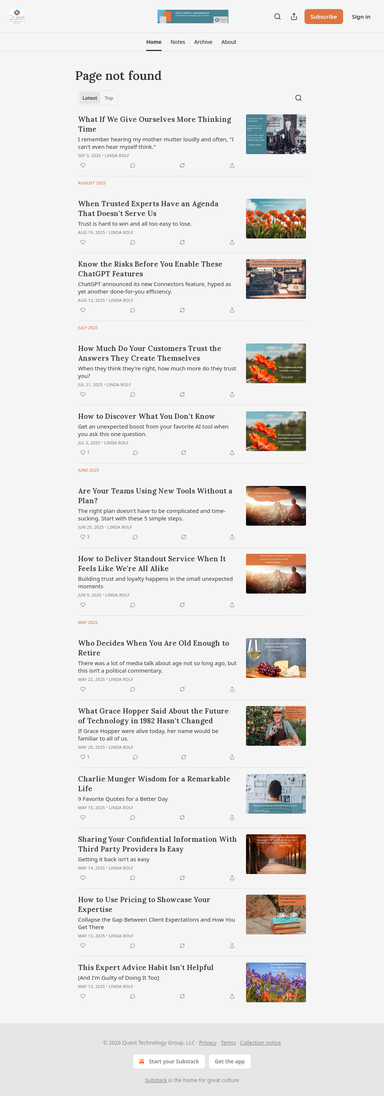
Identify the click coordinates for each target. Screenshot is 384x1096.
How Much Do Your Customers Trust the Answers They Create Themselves (149, 353)
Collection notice (260, 1042)
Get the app (230, 1061)
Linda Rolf (117, 155)
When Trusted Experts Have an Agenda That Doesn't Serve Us (148, 208)
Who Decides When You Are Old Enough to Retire (153, 648)
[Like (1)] (85, 452)
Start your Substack (168, 1061)
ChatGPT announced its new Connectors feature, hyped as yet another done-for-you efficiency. (154, 287)
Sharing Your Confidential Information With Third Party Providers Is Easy (157, 844)
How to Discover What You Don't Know (146, 416)
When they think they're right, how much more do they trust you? (157, 371)
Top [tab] (109, 97)
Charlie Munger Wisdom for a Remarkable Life (154, 783)
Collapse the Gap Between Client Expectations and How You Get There (156, 923)
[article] (192, 142)
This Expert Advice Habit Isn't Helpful (146, 967)
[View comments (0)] (133, 165)
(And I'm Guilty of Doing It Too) (118, 977)
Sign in (361, 16)
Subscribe (323, 16)
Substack (156, 1080)
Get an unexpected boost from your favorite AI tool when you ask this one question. (153, 430)
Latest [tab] (89, 97)
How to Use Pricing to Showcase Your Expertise (144, 904)
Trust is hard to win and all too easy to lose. (135, 223)
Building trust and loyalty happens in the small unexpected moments (155, 582)
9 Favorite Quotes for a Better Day (123, 798)
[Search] (277, 16)
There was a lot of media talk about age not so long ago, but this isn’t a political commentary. (157, 666)
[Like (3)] (85, 536)
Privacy (208, 1042)
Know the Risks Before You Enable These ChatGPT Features (150, 268)
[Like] (83, 165)
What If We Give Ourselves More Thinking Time (154, 124)
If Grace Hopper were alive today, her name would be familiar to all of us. (148, 734)
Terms (228, 1042)
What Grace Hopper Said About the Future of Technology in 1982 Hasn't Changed (153, 715)
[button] (154, 42)
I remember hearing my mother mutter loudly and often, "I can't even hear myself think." (156, 142)
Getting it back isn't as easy (114, 859)
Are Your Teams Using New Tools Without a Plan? (155, 495)
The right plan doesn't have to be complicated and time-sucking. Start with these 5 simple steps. (151, 514)
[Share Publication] (294, 16)
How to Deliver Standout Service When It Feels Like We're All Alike (152, 563)
